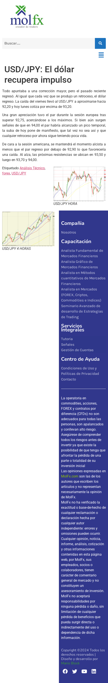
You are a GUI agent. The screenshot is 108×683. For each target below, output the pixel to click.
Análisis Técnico (32, 168)
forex (6, 173)
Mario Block (70, 663)
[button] (101, 55)
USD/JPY (19, 173)
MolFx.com (69, 476)
